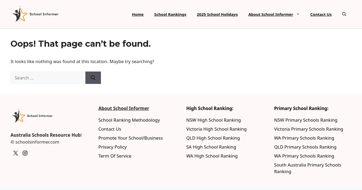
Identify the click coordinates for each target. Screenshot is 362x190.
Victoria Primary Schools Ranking (308, 129)
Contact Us (321, 14)
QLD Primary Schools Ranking (305, 147)
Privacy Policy (113, 147)
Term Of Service (115, 156)
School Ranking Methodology (129, 120)
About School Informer (124, 108)
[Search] (93, 78)
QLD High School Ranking (213, 138)
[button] (344, 14)
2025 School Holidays (217, 14)
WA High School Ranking (212, 156)
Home (138, 14)
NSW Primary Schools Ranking (305, 120)
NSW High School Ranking (213, 120)
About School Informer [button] (276, 14)
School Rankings (170, 14)
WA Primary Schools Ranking (304, 138)
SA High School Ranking (211, 147)
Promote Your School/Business (131, 138)
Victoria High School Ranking (216, 129)
